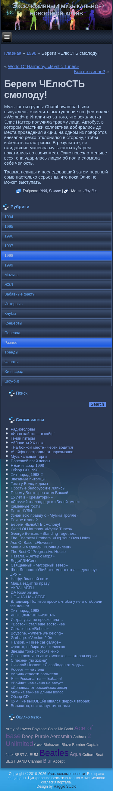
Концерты (13, 323)
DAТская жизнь (24, 592)
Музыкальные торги (29, 456)
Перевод (12, 333)
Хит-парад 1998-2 (27, 474)
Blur (47, 761)
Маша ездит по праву (30, 583)
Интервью (14, 304)
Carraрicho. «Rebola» (30, 628)
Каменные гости (25, 506)
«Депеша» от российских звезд (39, 687)
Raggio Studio (65, 786)
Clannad (35, 761)
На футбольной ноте (29, 578)
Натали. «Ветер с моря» (33, 556)
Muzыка (12, 275)
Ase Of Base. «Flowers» (32, 542)
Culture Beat (92, 755)
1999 (9, 265)
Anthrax (79, 737)
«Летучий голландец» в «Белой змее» (45, 501)
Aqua (75, 754)
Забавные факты (20, 294)
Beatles (54, 753)
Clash (38, 745)
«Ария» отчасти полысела (34, 674)
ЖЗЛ (9, 284)
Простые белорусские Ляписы (38, 488)
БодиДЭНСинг (23, 560)
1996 (9, 236)
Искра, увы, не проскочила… (37, 619)
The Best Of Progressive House (38, 551)
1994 (9, 217)
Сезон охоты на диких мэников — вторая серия (54, 656)
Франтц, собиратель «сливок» (38, 646)
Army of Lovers (18, 729)
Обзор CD (20, 696)
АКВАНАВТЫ (22, 588)
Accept (58, 761)
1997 (9, 246)
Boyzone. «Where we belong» (37, 633)
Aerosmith (61, 736)
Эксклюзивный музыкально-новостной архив (56, 9)
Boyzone (39, 729)
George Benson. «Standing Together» (43, 533)
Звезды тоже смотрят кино (35, 651)
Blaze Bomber (73, 745)
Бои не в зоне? (89, 71)
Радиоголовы (23, 429)
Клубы (10, 313)
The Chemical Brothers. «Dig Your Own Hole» (50, 538)
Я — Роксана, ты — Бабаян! (36, 678)
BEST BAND (16, 761)
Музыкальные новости (66, 774)
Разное (55, 191)
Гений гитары (23, 438)
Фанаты (12, 362)
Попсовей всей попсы (30, 461)
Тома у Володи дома (29, 483)
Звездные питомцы (28, 479)
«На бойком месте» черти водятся (42, 447)
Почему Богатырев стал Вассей (39, 492)
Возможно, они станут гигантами (40, 705)
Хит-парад (14, 371)
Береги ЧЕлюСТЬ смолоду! (35, 524)
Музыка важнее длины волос (37, 692)
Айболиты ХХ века (27, 443)
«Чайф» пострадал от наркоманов (42, 452)
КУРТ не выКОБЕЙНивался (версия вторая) (50, 701)
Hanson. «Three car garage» (36, 642)
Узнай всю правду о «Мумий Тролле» (44, 515)
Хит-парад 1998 (25, 610)
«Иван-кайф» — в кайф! (33, 433)
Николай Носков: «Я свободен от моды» (47, 665)
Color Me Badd (60, 729)
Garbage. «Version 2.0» (31, 637)
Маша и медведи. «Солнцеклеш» (41, 547)
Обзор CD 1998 (24, 470)
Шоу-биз (90, 191)
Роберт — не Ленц (27, 669)
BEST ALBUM (26, 755)
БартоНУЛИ (21, 510)
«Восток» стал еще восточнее (38, 624)
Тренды (11, 352)
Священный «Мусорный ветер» (39, 565)
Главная (12, 53)
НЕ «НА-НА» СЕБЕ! (28, 597)
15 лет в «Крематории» (32, 497)
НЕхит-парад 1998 (27, 465)
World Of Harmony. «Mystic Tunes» (43, 66)
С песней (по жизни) (29, 660)
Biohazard (51, 745)
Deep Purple (35, 736)
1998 (31, 53)
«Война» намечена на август (37, 683)
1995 (9, 226)
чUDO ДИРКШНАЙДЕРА (33, 615)
